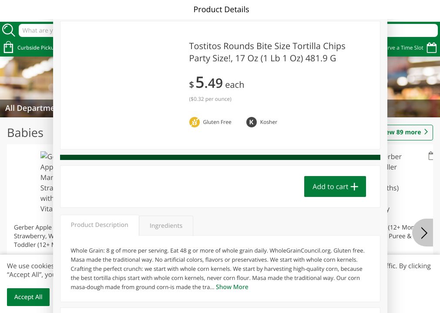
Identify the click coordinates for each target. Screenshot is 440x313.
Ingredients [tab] (166, 226)
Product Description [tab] (99, 225)
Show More (232, 287)
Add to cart (330, 186)
